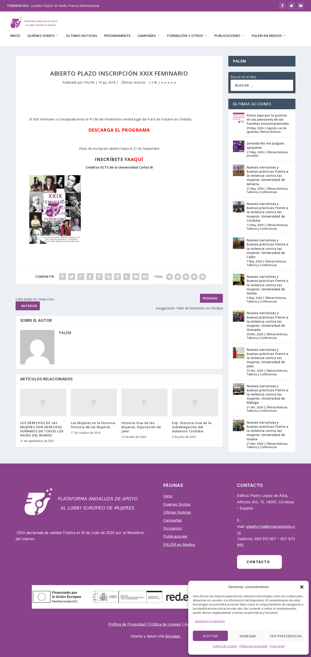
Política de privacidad (253, 646)
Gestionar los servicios (210, 621)
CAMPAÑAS (146, 34)
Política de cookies (225, 646)
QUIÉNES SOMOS (41, 34)
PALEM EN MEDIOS (267, 34)
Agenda (272, 125)
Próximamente (117, 34)
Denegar (248, 636)
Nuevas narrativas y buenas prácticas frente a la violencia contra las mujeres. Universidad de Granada (267, 318)
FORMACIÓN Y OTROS (185, 34)
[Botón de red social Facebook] (282, 5)
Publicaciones (227, 34)
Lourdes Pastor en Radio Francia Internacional (64, 5)
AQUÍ (137, 156)
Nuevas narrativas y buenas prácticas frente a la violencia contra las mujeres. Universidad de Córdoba (267, 209)
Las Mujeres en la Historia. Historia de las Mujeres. (93, 421)
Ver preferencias (286, 636)
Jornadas (252, 153)
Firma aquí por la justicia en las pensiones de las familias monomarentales (268, 116)
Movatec (172, 633)
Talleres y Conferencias (262, 189)
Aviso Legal (277, 646)
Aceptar (210, 636)
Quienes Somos (177, 501)
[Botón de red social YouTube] (300, 5)
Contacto (258, 559)
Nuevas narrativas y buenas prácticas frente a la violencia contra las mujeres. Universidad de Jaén (267, 354)
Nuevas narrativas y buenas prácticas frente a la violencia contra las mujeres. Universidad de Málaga (267, 391)
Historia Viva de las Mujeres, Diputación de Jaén (141, 423)
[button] (302, 587)
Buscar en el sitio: (244, 74)
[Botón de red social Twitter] (291, 5)
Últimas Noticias (81, 34)
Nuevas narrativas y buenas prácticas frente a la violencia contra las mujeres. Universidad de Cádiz (267, 245)
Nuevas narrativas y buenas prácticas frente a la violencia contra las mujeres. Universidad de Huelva (267, 427)
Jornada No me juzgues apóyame (265, 142)
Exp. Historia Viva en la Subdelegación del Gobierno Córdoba (191, 423)
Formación (172, 525)
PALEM (89, 79)
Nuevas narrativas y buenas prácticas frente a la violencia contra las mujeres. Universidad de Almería (267, 172)
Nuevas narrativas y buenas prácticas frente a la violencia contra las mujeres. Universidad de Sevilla (267, 281)
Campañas (172, 517)
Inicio (15, 34)
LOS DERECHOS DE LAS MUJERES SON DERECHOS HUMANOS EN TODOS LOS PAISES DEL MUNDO (41, 425)
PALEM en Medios (179, 541)
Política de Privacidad (127, 621)
